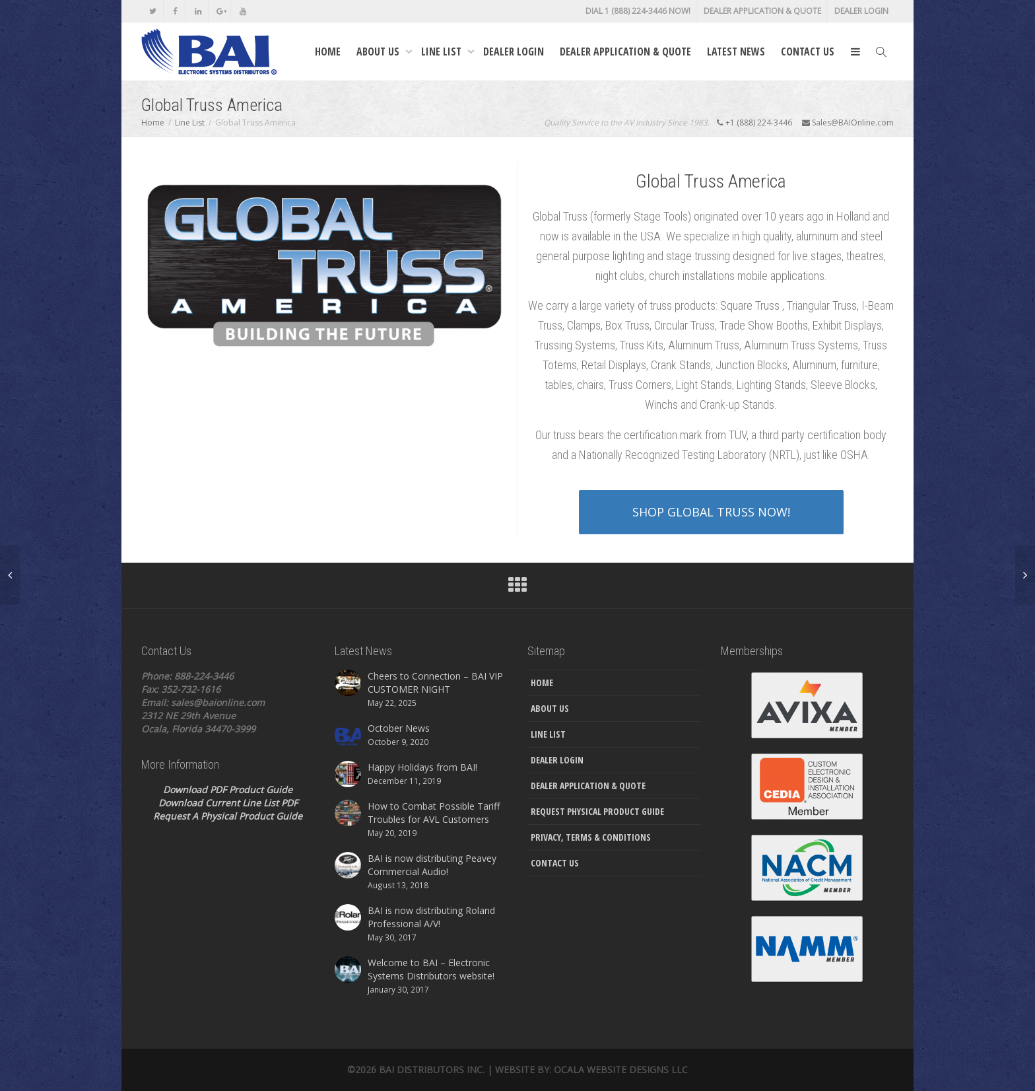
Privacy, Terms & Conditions (591, 837)
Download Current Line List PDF (228, 802)
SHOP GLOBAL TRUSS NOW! (711, 512)
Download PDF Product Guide (227, 789)
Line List (442, 51)
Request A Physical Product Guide (227, 816)
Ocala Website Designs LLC (621, 1069)
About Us (379, 51)
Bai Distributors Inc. (431, 1069)
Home (328, 51)
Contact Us (807, 51)
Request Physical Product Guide (597, 811)
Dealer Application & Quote (762, 11)
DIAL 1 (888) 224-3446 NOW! (637, 11)
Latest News (736, 51)
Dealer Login (861, 11)
